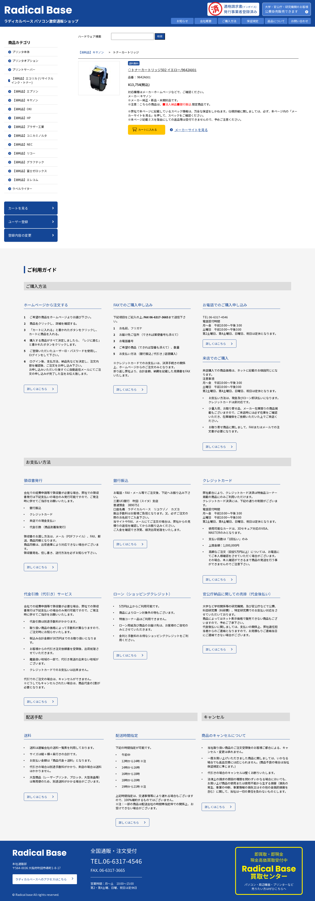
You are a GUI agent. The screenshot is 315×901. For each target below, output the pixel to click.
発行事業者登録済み (240, 11)
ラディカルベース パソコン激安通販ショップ (41, 21)
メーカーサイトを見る (190, 129)
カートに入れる (147, 129)
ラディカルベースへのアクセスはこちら (41, 877)
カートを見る (18, 208)
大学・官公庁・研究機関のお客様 (286, 7)
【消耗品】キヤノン (91, 52)
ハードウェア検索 (89, 36)
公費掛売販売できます (281, 11)
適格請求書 (240, 6)
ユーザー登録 (18, 221)
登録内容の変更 (19, 235)
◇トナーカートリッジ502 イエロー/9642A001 (162, 69)
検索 (160, 36)
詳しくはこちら (37, 390)
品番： (132, 77)
